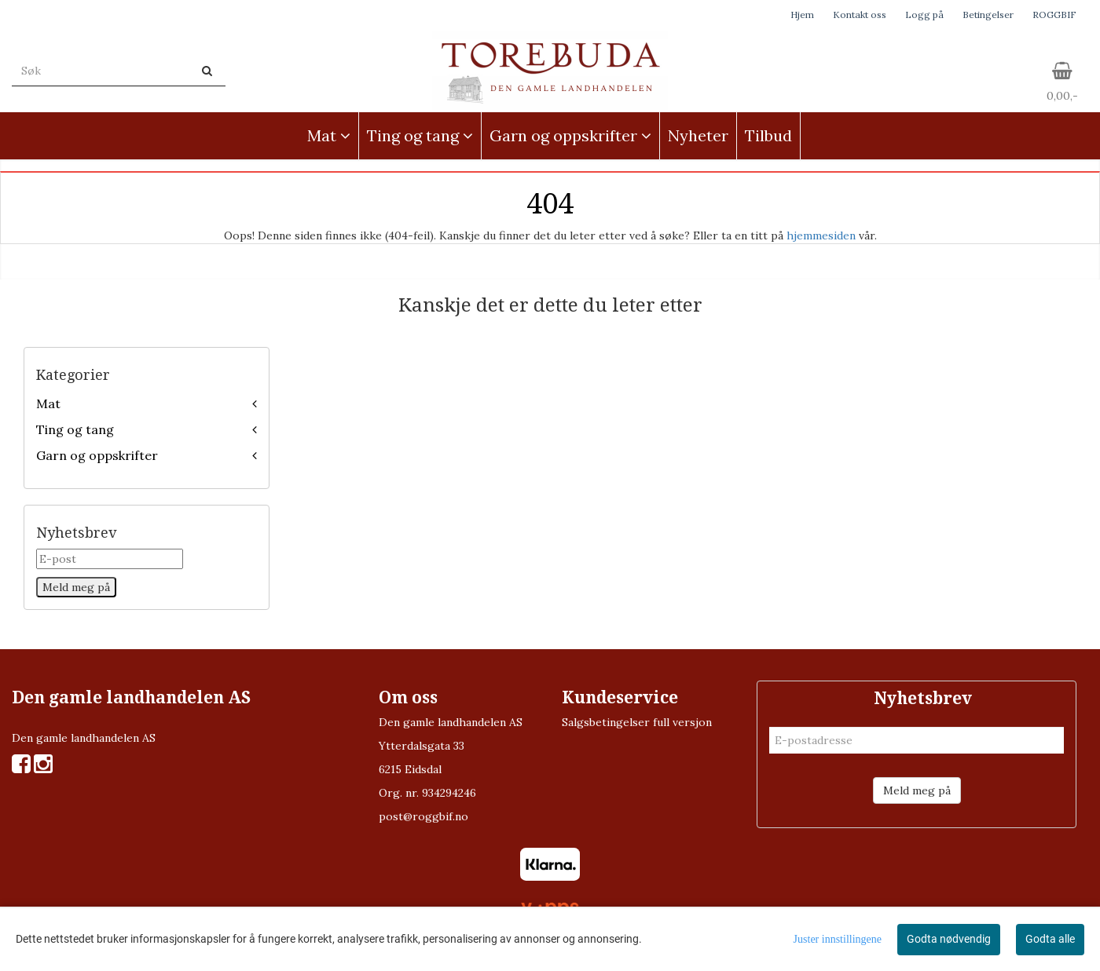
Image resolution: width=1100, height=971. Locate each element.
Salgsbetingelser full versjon (637, 722)
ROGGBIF (1054, 14)
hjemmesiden (821, 235)
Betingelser (988, 14)
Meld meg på (917, 790)
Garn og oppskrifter (97, 455)
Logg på (924, 14)
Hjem (802, 14)
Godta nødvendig (949, 939)
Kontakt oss (859, 14)
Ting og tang (75, 429)
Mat (48, 403)
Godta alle (1050, 939)
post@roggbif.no (423, 816)
